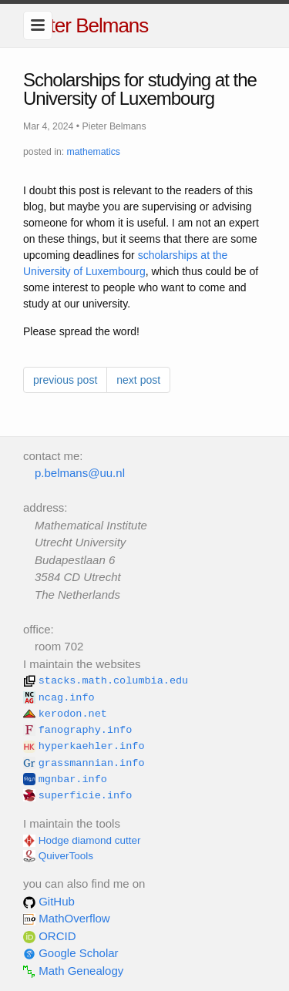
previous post (65, 380)
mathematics (93, 151)
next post (138, 380)
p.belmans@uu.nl (80, 472)
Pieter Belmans (85, 25)
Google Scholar (71, 952)
